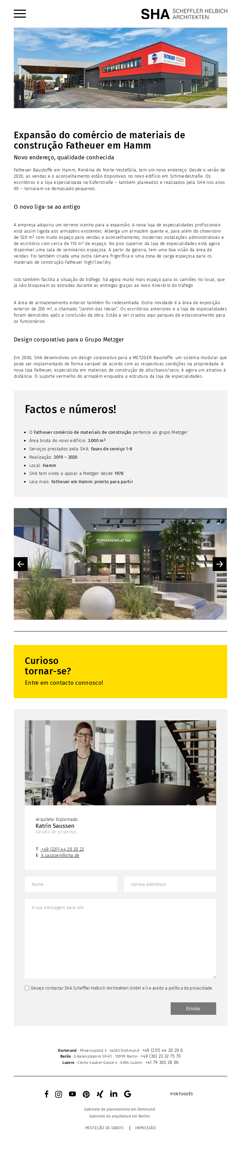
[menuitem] (20, 14)
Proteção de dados (104, 1128)
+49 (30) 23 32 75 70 (161, 1056)
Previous (21, 564)
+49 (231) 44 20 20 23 (62, 849)
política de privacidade (190, 988)
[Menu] (20, 14)
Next (220, 564)
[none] (168, 1094)
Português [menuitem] (181, 1094)
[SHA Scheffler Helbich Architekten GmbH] (184, 14)
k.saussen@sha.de (60, 855)
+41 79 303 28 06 (162, 1062)
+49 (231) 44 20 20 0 (162, 1050)
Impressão (145, 1128)
